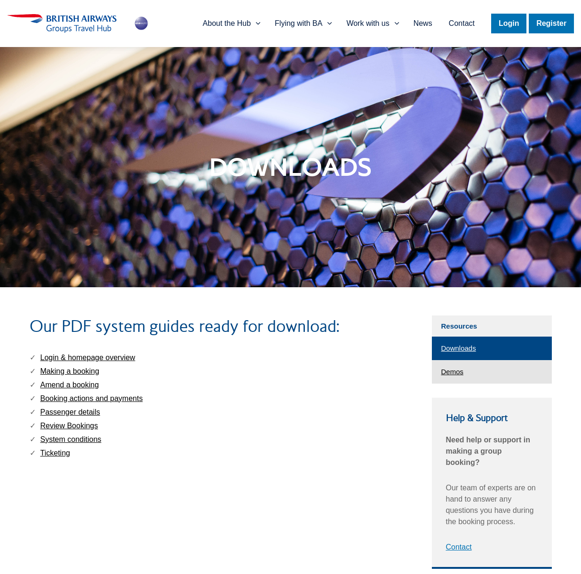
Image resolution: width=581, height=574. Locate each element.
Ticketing (55, 453)
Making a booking (69, 371)
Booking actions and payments (91, 398)
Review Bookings (69, 426)
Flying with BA (299, 23)
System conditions (71, 439)
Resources (459, 326)
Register (551, 23)
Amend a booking (69, 385)
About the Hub (228, 23)
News (422, 23)
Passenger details (70, 412)
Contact (461, 23)
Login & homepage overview (87, 358)
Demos (452, 372)
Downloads (458, 348)
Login (508, 23)
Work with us (368, 23)
